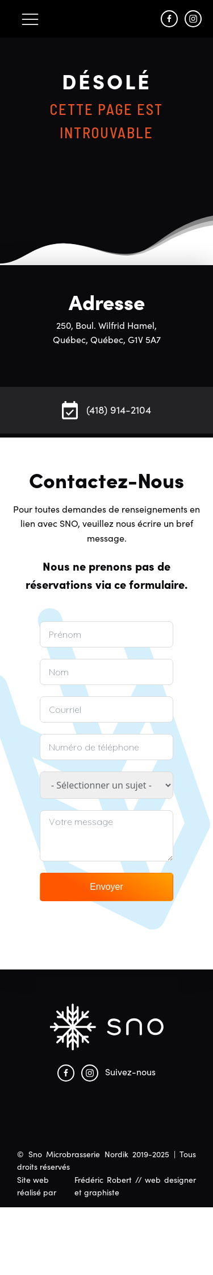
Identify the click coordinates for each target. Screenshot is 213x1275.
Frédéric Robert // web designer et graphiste (135, 1186)
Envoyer (106, 887)
